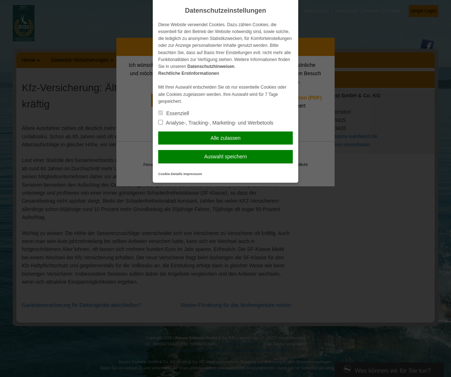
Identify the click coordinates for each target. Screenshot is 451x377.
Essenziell (173, 113)
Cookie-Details (170, 174)
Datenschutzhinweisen (210, 66)
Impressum (192, 174)
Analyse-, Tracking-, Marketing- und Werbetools (216, 123)
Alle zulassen (226, 138)
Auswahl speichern (225, 156)
